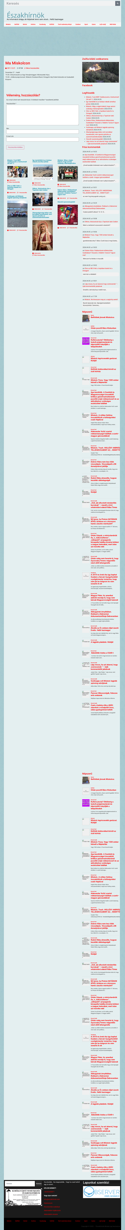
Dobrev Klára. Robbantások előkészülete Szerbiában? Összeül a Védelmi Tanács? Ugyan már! (67, 192)
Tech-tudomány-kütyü (65, 24)
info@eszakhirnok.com (52, 1199)
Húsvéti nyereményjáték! (66, 202)
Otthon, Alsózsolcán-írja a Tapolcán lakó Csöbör (41, 189)
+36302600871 (49, 1192)
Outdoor (78, 24)
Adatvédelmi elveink (51, 1214)
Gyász (94, 24)
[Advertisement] (62, 41)
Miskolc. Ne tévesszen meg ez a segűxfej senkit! (101, 299)
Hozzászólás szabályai (52, 1207)
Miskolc (8, 24)
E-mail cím (10, 136)
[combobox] (20, 1183)
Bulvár (25, 24)
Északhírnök (25, 15)
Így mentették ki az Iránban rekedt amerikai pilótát (42, 161)
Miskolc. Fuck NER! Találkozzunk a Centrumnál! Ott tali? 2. (17, 161)
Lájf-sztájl (103, 24)
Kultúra (33, 24)
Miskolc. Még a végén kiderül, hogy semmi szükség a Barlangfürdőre (67, 161)
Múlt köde (113, 24)
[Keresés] (117, 3)
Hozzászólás (11, 103)
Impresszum (48, 1203)
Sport (86, 24)
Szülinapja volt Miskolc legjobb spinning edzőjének (16, 197)
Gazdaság (42, 24)
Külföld (52, 24)
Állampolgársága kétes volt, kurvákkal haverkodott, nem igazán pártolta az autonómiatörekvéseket (42, 215)
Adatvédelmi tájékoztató (52, 1210)
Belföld (17, 24)
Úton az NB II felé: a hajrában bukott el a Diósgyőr (14, 187)
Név (7, 128)
